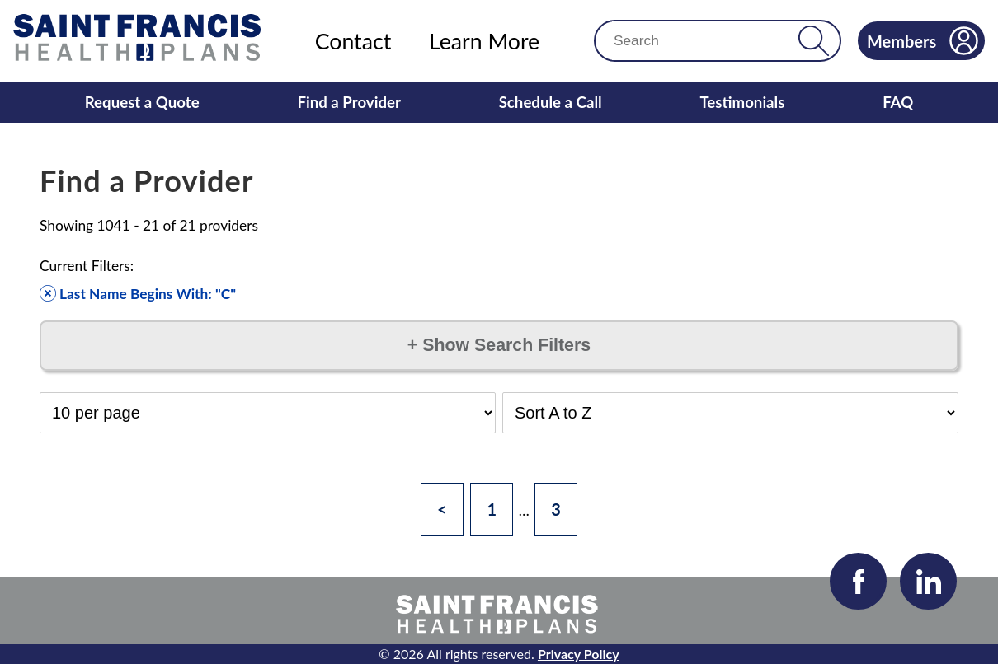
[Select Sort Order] (730, 412)
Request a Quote (142, 102)
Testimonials (741, 102)
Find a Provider (349, 102)
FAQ (898, 102)
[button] (813, 40)
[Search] (703, 40)
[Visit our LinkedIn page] (928, 581)
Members (922, 40)
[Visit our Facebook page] (858, 581)
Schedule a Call (550, 102)
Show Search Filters (499, 345)
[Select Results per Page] (268, 412)
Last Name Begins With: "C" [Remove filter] (138, 293)
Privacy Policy (578, 654)
